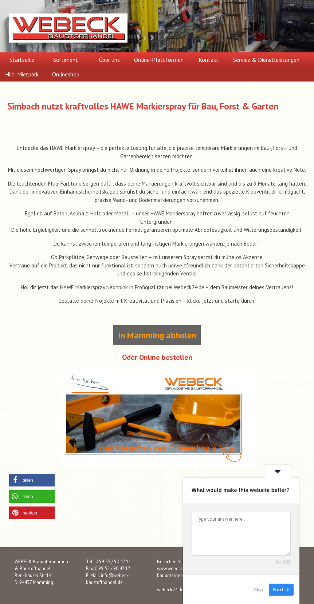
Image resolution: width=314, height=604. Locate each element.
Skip (258, 589)
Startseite (21, 59)
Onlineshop (65, 74)
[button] (32, 480)
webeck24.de (170, 589)
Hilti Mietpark (22, 74)
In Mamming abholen (157, 335)
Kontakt (209, 59)
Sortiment (65, 59)
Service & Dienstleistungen (266, 59)
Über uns (109, 59)
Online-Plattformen (159, 59)
